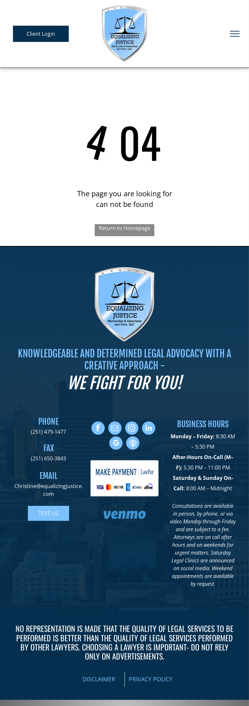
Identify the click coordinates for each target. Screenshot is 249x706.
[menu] (234, 33)
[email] (115, 428)
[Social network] (132, 443)
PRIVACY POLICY (150, 679)
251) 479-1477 (49, 431)
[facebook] (98, 428)
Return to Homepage (124, 228)
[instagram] (131, 428)
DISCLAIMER (98, 679)
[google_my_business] (116, 443)
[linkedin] (148, 428)
